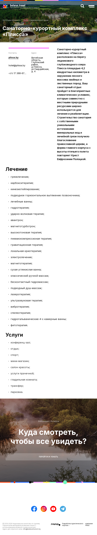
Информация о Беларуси (48, 421)
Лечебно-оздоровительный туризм (35, 20)
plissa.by (14, 57)
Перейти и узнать (48, 457)
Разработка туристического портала (72, 524)
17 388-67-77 (17, 73)
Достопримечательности (11, 20)
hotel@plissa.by (17, 65)
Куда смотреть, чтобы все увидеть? (48, 436)
